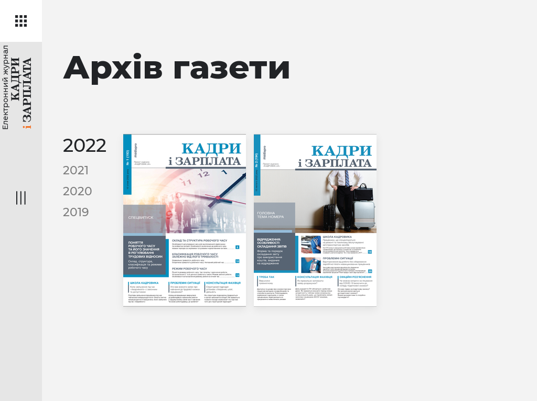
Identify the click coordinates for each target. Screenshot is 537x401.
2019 (76, 212)
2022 (84, 145)
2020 (77, 191)
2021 (76, 170)
